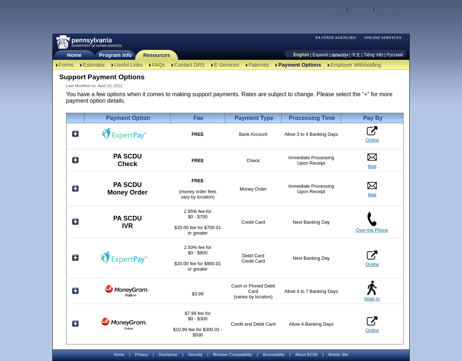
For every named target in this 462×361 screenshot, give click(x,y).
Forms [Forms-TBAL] (66, 65)
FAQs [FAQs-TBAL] (158, 65)
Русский (395, 54)
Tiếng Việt (373, 54)
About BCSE (306, 354)
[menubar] (338, 38)
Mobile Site (338, 354)
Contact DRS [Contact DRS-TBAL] (189, 65)
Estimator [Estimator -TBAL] (94, 65)
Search (336, 9)
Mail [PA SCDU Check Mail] (372, 166)
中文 (356, 54)
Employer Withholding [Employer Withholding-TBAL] (356, 65)
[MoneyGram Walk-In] (127, 296)
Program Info (115, 55)
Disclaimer (168, 354)
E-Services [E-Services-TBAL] (226, 65)
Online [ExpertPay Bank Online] (372, 134)
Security (195, 354)
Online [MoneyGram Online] (372, 324)
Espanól (320, 54)
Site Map (360, 9)
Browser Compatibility (232, 354)
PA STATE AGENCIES (335, 38)
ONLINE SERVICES (382, 38)
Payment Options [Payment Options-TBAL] (299, 65)
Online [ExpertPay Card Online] (372, 258)
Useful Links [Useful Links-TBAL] (128, 65)
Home (74, 55)
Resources (156, 55)
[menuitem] (338, 38)
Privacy (141, 355)
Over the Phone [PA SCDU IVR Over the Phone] (372, 230)
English (301, 54)
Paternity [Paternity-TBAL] (259, 65)
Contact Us (389, 9)
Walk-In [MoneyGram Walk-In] (372, 299)
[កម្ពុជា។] (340, 54)
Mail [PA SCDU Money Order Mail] (372, 194)
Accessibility (274, 354)
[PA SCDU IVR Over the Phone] (372, 224)
